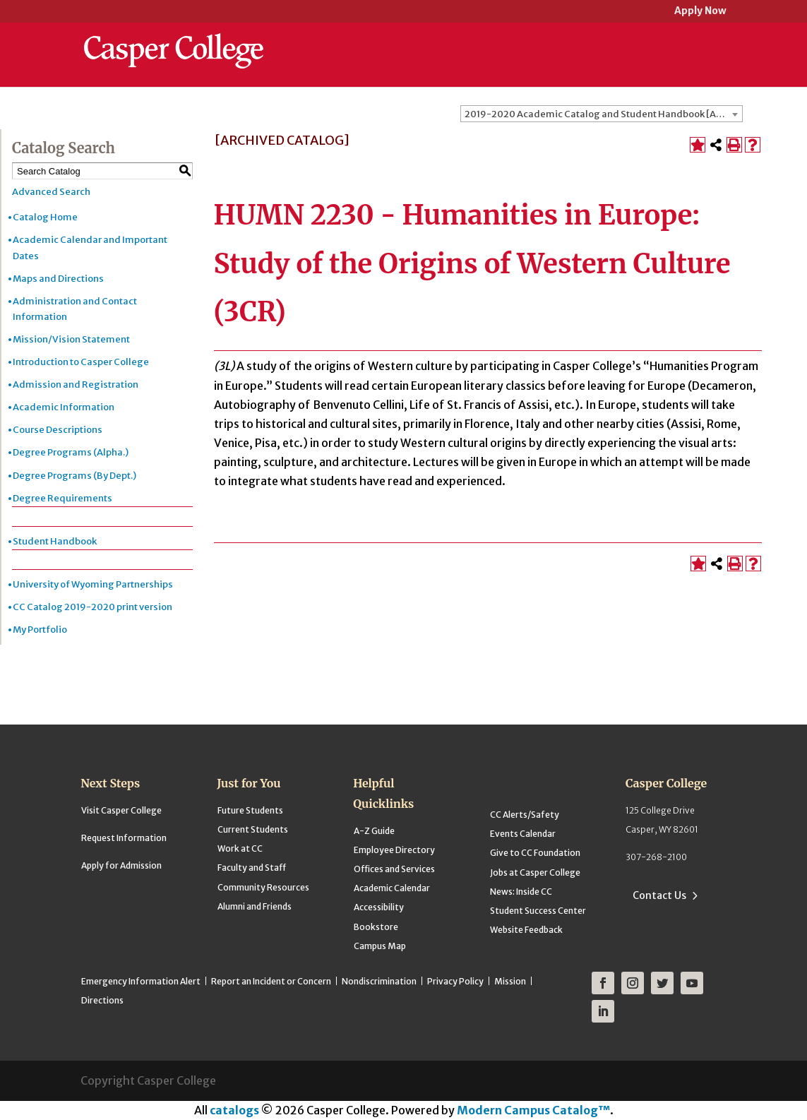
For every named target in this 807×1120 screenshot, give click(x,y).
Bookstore (376, 927)
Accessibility (379, 907)
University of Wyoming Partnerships (93, 584)
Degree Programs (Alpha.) (70, 452)
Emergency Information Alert (141, 981)
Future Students (250, 810)
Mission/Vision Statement (71, 339)
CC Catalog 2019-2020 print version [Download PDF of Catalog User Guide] (92, 607)
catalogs (234, 1110)
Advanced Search (51, 192)
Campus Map (380, 946)
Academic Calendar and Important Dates (90, 247)
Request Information (124, 838)
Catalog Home (45, 217)
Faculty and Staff (251, 867)
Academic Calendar (392, 888)
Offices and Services (394, 869)
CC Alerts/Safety (524, 814)
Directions (102, 1000)
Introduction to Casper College (81, 362)
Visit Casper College (121, 810)
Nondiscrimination (379, 981)
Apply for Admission (121, 865)
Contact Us (659, 895)
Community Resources (263, 887)
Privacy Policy (455, 981)
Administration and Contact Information (75, 309)
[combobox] (601, 113)
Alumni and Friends (254, 906)
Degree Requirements (62, 498)
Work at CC (240, 848)
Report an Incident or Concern (271, 981)
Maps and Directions (58, 279)
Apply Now (700, 11)
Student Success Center (538, 910)
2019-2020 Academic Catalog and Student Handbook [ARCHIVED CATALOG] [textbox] (603, 114)
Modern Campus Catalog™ (533, 1110)
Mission (510, 981)
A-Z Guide (374, 831)
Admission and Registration (75, 385)
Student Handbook (55, 541)
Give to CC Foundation (535, 852)
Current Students (252, 829)
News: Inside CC (521, 891)
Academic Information (63, 407)
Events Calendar (523, 833)
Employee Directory (394, 850)
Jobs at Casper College (535, 872)
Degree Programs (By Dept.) (74, 476)
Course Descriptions (57, 430)
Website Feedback (526, 929)
